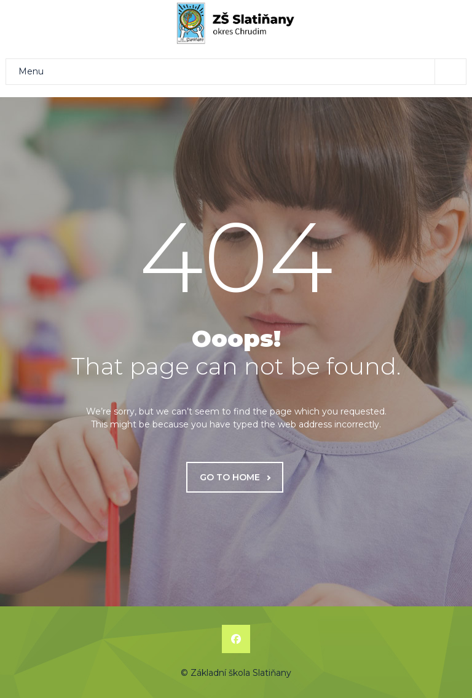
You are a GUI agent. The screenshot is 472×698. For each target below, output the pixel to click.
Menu (242, 71)
